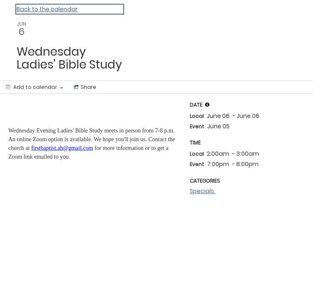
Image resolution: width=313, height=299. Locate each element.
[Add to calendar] (34, 87)
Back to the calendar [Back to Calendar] (47, 9)
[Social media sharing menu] (84, 87)
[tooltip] (207, 104)
